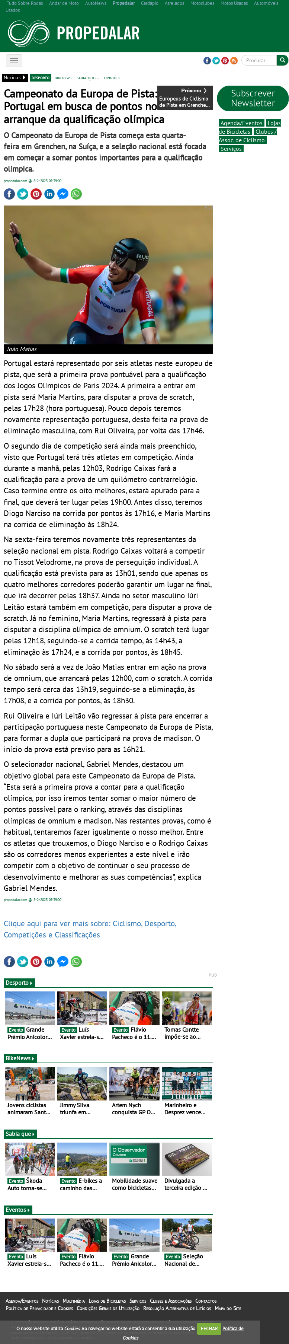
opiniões (112, 77)
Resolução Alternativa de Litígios (177, 1308)
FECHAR (209, 1328)
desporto (40, 77)
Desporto (19, 982)
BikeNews (20, 1058)
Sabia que (20, 1133)
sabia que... (88, 77)
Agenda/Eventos (242, 123)
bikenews (63, 77)
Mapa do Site (228, 1308)
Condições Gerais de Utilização (108, 1308)
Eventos (18, 1209)
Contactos (205, 1300)
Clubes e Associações (171, 1300)
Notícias (50, 1300)
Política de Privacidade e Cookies (39, 1308)
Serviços (231, 148)
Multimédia (73, 1300)
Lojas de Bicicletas (107, 1300)
